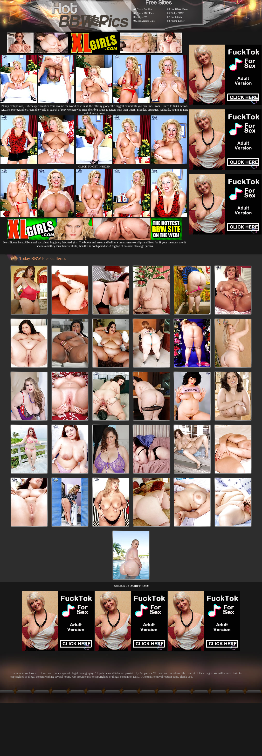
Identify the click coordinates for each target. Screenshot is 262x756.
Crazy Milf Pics (145, 13)
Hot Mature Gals (146, 20)
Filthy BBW (177, 13)
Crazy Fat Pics (144, 9)
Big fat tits (176, 16)
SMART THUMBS (139, 586)
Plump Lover (178, 20)
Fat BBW (142, 16)
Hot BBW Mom (179, 9)
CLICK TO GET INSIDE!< (94, 166)
